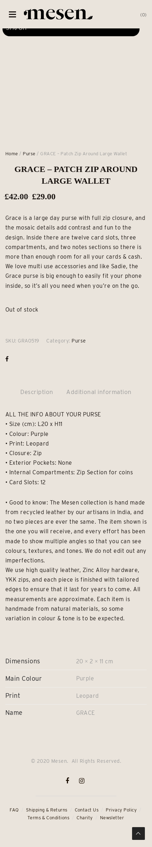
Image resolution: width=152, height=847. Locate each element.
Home (11, 153)
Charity (85, 817)
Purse (29, 153)
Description (36, 391)
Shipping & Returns (47, 810)
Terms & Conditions (48, 817)
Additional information (99, 391)
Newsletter (112, 817)
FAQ (14, 810)
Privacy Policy (121, 810)
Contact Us (87, 810)
